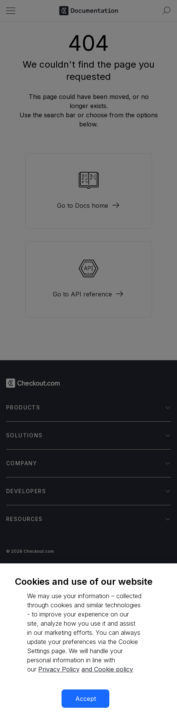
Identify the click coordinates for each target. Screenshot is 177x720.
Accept (85, 698)
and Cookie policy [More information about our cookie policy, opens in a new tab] (107, 669)
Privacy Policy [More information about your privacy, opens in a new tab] (59, 669)
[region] (88, 641)
